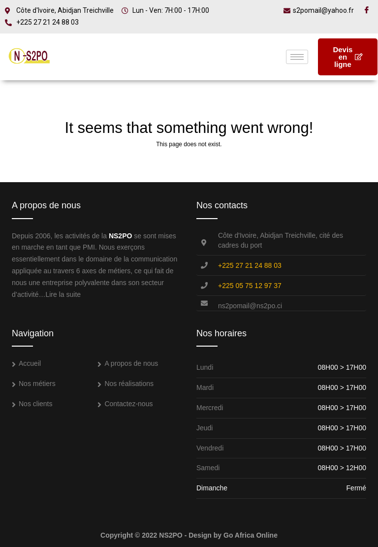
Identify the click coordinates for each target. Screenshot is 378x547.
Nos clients (35, 404)
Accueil (30, 363)
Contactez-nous (128, 404)
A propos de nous (131, 363)
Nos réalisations (129, 383)
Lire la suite (63, 294)
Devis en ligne (348, 56)
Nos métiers (37, 383)
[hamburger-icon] (297, 57)
